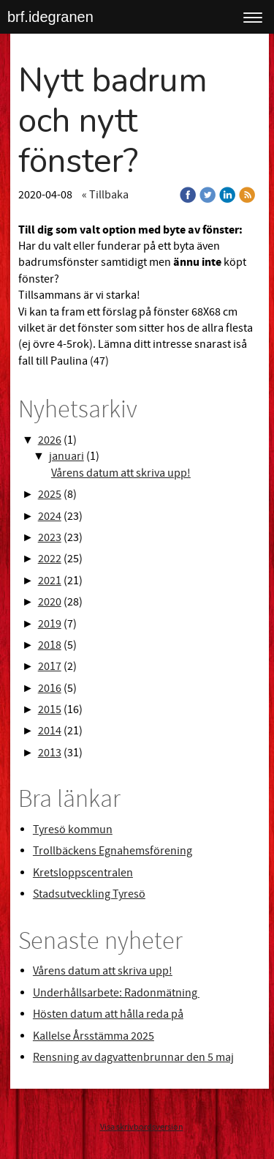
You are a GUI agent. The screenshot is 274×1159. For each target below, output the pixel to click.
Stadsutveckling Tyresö (89, 894)
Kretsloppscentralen (83, 872)
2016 (49, 688)
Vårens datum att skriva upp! (121, 473)
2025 (49, 494)
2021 (49, 580)
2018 (49, 645)
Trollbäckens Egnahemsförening (112, 850)
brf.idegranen (50, 17)
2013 (49, 752)
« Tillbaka (105, 194)
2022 (49, 558)
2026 (49, 440)
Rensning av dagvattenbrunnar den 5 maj (133, 1057)
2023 (49, 537)
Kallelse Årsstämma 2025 (93, 1036)
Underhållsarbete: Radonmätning (116, 992)
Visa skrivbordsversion (141, 1127)
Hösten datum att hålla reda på (108, 1014)
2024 (49, 516)
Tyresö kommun (73, 829)
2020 (49, 602)
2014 (49, 730)
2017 (49, 666)
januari (66, 456)
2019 (49, 623)
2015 (49, 709)
